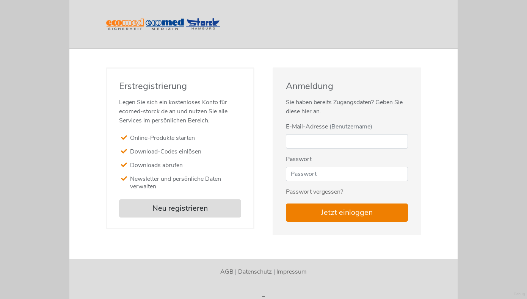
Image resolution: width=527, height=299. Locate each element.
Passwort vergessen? (314, 192)
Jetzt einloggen (347, 212)
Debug (519, 294)
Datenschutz (255, 272)
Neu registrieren (180, 208)
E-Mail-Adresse (329, 126)
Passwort (299, 159)
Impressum (291, 272)
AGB (227, 272)
